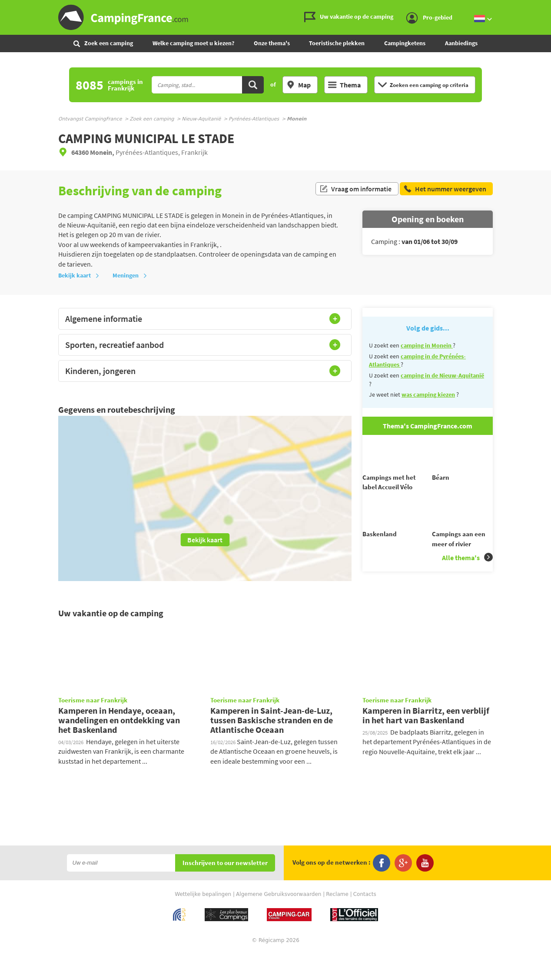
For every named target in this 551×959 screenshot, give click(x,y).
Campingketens (404, 43)
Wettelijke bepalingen (203, 900)
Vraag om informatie (355, 190)
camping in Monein (427, 345)
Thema (344, 84)
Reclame (337, 900)
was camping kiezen (428, 394)
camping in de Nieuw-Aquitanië (442, 375)
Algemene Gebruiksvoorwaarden (278, 900)
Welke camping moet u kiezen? (193, 43)
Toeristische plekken (337, 43)
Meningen (130, 275)
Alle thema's (467, 573)
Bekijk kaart (79, 275)
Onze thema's (272, 43)
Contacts (364, 900)
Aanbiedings (461, 43)
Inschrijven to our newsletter (225, 869)
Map (298, 84)
